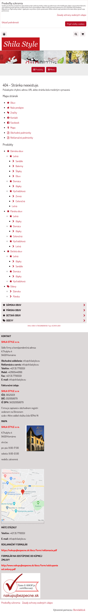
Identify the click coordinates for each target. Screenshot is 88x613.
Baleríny (17, 166)
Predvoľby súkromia (10, 602)
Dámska (15, 291)
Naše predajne (15, 107)
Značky (12, 112)
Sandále (17, 161)
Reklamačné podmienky (20, 137)
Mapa (11, 127)
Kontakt (12, 117)
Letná (13, 156)
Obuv (11, 102)
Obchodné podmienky (19, 132)
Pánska (14, 296)
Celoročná (18, 201)
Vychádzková (17, 191)
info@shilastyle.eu (17, 538)
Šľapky (17, 171)
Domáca (15, 181)
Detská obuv (14, 251)
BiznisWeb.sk (79, 609)
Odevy (11, 286)
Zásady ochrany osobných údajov (37, 602)
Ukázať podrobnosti (10, 22)
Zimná (16, 196)
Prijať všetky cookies (75, 23)
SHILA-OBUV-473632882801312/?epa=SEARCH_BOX (44, 326)
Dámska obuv (15, 151)
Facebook (13, 122)
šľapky (16, 186)
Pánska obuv (14, 211)
